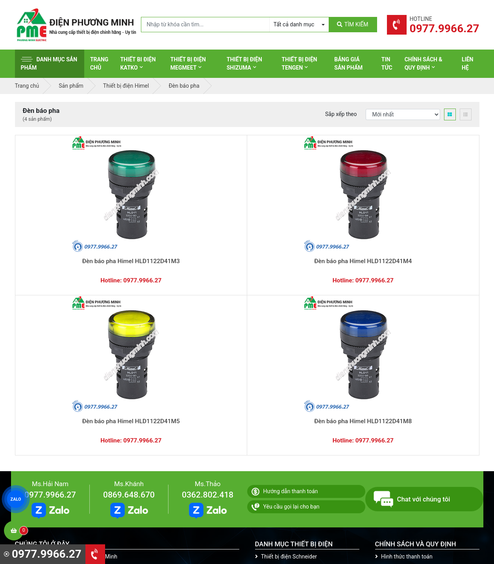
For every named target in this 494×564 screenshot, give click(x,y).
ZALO (16, 499)
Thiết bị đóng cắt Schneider (291, 379)
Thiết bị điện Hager (281, 403)
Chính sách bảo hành (404, 379)
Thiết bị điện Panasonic (286, 391)
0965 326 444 (87, 418)
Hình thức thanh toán (404, 366)
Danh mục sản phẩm (49, 63)
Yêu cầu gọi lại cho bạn (286, 317)
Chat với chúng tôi (412, 309)
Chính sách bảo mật (402, 403)
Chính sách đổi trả (400, 391)
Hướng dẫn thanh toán (285, 302)
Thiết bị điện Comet (282, 440)
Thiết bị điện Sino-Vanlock (290, 452)
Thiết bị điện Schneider (286, 366)
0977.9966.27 (50, 305)
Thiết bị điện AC (277, 427)
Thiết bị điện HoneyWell (287, 464)
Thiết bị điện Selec (280, 415)
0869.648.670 (129, 305)
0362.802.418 (207, 305)
